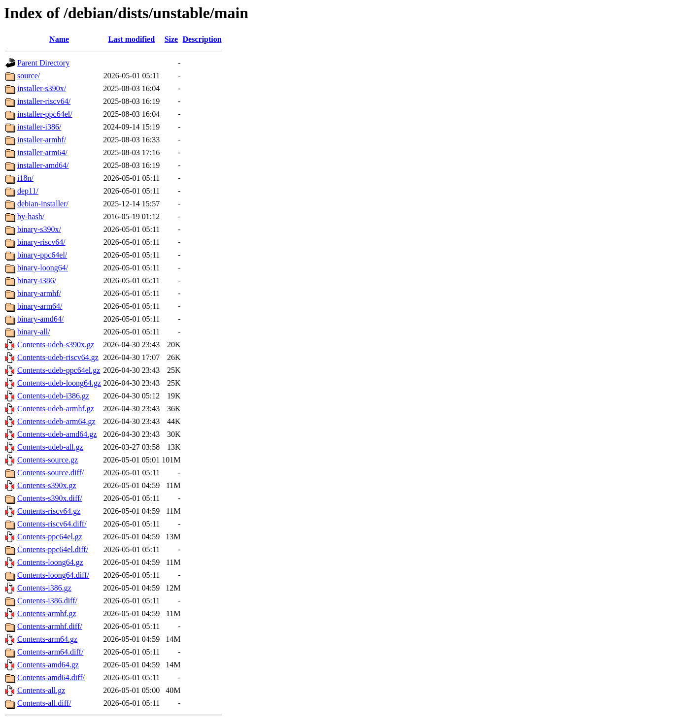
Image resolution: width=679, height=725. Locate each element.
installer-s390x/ (41, 88)
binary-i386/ (36, 280)
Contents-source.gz (47, 460)
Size (171, 39)
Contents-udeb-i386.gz (53, 396)
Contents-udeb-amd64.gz (57, 434)
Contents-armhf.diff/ (49, 626)
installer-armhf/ (41, 139)
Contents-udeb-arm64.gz (56, 421)
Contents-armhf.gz (46, 613)
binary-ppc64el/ (42, 255)
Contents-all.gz (41, 690)
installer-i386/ (39, 127)
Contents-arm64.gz (47, 639)
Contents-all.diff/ (44, 703)
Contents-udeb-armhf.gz (55, 408)
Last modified (131, 39)
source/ (28, 75)
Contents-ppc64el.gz (49, 536)
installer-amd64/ (43, 165)
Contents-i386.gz (44, 588)
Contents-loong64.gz (50, 562)
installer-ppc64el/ (44, 114)
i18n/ (25, 178)
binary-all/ (33, 332)
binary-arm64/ (40, 306)
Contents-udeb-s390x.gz (55, 344)
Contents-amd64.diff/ (51, 677)
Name (59, 39)
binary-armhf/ (39, 293)
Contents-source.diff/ (50, 472)
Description (202, 39)
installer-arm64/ (42, 152)
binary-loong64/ (42, 268)
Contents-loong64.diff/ (53, 575)
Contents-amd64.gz (48, 664)
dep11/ (27, 191)
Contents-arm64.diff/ (50, 652)
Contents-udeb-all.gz (50, 447)
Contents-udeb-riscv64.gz (58, 357)
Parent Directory (43, 63)
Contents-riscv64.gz (48, 511)
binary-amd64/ (40, 319)
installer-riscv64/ (43, 101)
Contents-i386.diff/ (47, 600)
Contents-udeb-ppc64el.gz (58, 370)
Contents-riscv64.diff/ (52, 524)
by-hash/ (30, 216)
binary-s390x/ (39, 229)
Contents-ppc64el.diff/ (52, 549)
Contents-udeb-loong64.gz (59, 383)
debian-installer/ (42, 203)
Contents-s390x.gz (46, 485)
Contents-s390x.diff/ (49, 498)
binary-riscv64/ (41, 242)
